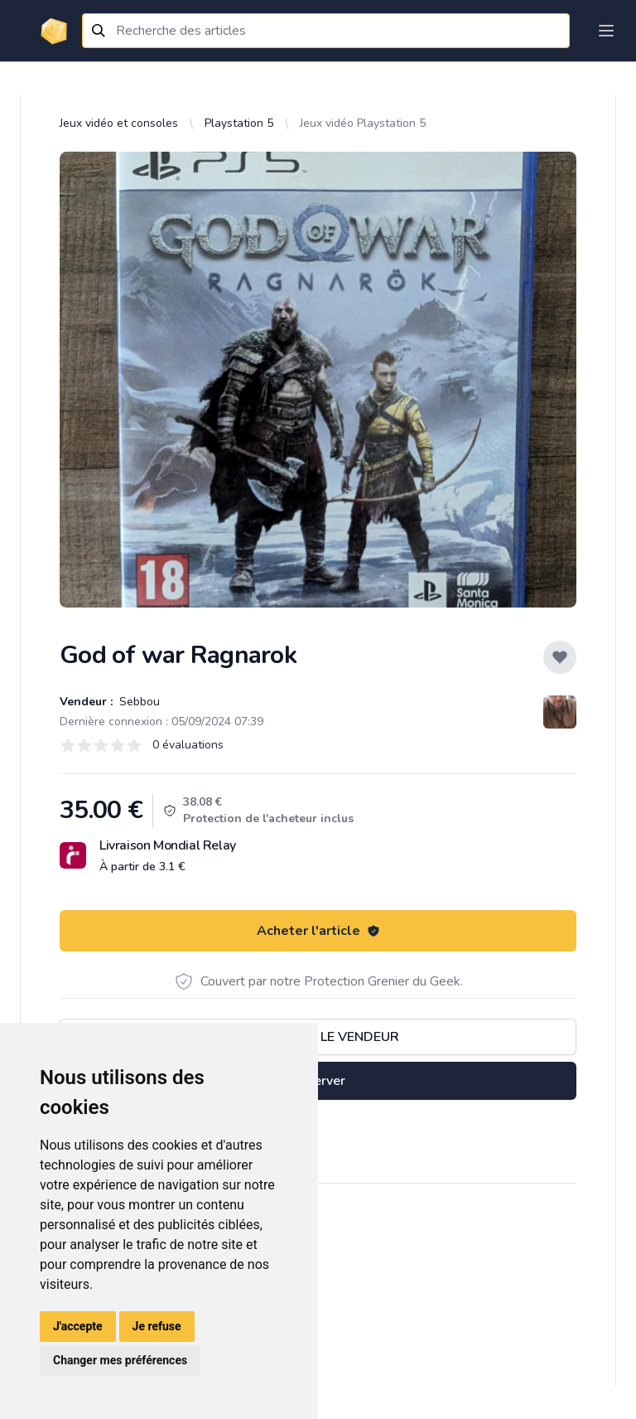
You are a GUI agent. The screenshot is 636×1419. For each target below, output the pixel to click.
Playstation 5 (239, 123)
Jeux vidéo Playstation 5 (363, 123)
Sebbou (138, 702)
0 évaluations (188, 745)
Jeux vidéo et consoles (119, 123)
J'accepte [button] (78, 1326)
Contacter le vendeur (318, 1037)
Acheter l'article (318, 931)
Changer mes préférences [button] (120, 1360)
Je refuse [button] (156, 1326)
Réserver (318, 1081)
